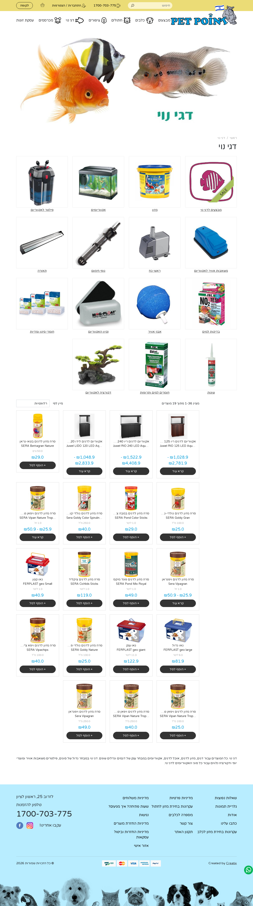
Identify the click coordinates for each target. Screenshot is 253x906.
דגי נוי (221, 138)
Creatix (231, 863)
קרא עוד (178, 471)
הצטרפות (58, 5)
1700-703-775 (44, 814)
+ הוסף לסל (37, 465)
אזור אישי (141, 846)
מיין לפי (58, 403)
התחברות (74, 5)
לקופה (24, 5)
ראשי (233, 138)
